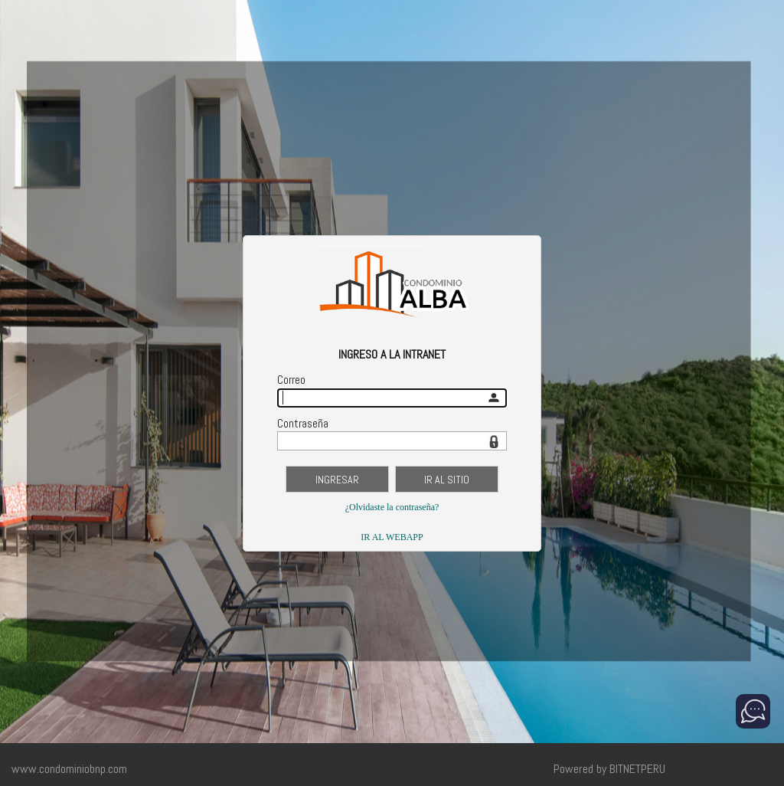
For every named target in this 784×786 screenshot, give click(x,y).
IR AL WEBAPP (392, 537)
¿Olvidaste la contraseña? (392, 507)
